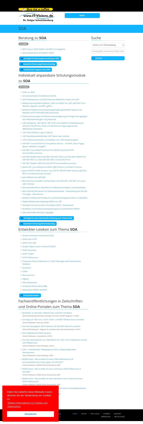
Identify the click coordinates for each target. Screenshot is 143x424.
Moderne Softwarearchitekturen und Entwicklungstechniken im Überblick (54, 197)
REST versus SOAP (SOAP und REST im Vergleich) (43, 49)
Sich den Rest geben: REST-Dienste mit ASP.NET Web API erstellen (51, 326)
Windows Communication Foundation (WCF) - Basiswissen (47, 205)
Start (75, 414)
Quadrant (26, 267)
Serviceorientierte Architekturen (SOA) (39, 95)
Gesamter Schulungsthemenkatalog (38, 223)
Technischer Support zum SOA (35, 69)
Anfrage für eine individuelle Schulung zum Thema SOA (46, 218)
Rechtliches (119, 416)
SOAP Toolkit (28, 253)
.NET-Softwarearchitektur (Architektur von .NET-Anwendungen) (50, 139)
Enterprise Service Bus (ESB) (34, 286)
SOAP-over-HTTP (29, 239)
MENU (82, 15)
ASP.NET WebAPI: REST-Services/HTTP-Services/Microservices (49, 163)
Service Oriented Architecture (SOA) (38, 235)
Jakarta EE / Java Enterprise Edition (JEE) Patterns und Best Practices (52, 167)
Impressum (105, 416)
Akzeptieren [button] (30, 414)
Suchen (97, 58)
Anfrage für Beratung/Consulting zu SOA (40, 58)
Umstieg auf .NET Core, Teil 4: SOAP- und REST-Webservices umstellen (53, 319)
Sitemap (106, 414)
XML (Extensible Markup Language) (37, 212)
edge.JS (25, 278)
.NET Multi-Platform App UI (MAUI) (37, 132)
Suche (83, 414)
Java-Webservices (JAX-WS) (33, 177)
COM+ (25, 271)
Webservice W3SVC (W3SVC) (34, 289)
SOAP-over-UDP (29, 242)
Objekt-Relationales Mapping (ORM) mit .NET (42, 201)
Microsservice (28, 275)
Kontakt (117, 414)
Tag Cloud (94, 414)
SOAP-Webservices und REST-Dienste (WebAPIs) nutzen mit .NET (50, 99)
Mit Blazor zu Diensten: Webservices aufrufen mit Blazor (47, 312)
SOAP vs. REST (28, 92)
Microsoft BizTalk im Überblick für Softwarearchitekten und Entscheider (54, 187)
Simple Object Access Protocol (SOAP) (38, 246)
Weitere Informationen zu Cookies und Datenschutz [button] (27, 405)
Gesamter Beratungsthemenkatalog (38, 64)
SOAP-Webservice (30, 257)
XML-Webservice (29, 282)
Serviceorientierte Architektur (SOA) (38, 52)
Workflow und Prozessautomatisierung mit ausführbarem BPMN (50, 208)
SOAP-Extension (29, 250)
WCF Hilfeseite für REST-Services (36, 333)
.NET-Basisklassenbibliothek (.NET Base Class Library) (45, 136)
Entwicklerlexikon (30, 295)
